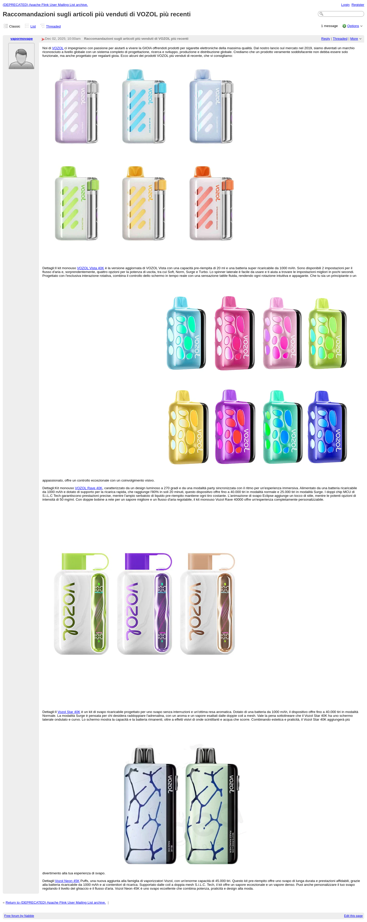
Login (345, 5)
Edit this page (353, 916)
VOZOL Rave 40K (88, 488)
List (33, 26)
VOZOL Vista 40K (90, 268)
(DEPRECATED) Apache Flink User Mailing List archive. (45, 5)
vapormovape (21, 39)
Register (357, 5)
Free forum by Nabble (19, 916)
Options (353, 26)
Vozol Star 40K (69, 712)
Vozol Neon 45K (67, 881)
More (354, 39)
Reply (325, 39)
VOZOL (57, 48)
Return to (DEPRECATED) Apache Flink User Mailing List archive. (56, 902)
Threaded (53, 26)
